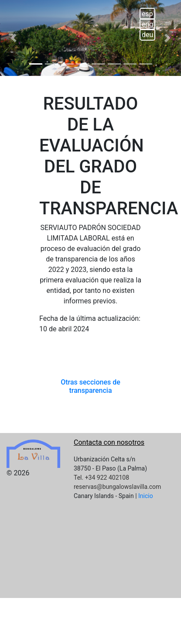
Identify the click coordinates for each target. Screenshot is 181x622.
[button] (13, 38)
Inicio (145, 495)
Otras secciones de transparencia (90, 386)
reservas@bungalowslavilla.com (117, 486)
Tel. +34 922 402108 (101, 477)
